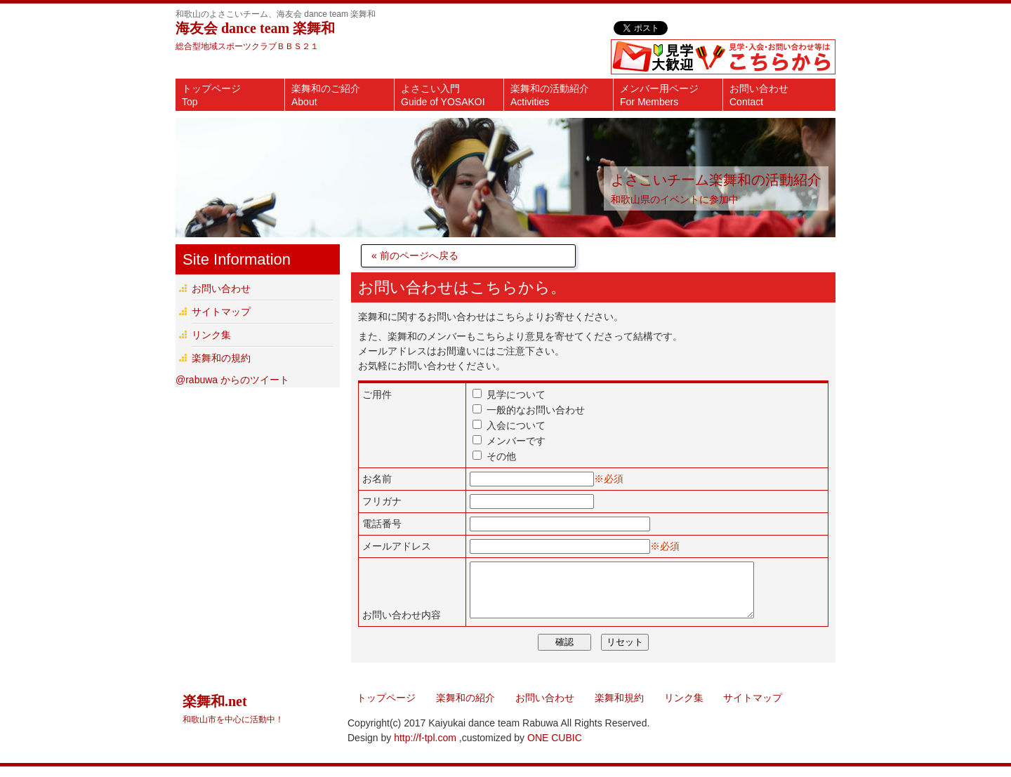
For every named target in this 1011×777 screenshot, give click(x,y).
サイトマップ (221, 311)
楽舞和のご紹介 (325, 95)
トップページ (211, 95)
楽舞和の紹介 (465, 708)
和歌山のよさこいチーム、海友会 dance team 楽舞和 (276, 14)
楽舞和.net (233, 719)
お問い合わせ (758, 95)
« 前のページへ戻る (414, 255)
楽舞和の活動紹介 (549, 95)
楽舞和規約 (619, 708)
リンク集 (211, 334)
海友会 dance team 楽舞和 (255, 28)
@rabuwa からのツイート (232, 379)
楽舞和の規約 (221, 358)
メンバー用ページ (659, 95)
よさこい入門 (443, 95)
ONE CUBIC (554, 748)
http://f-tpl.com (425, 748)
